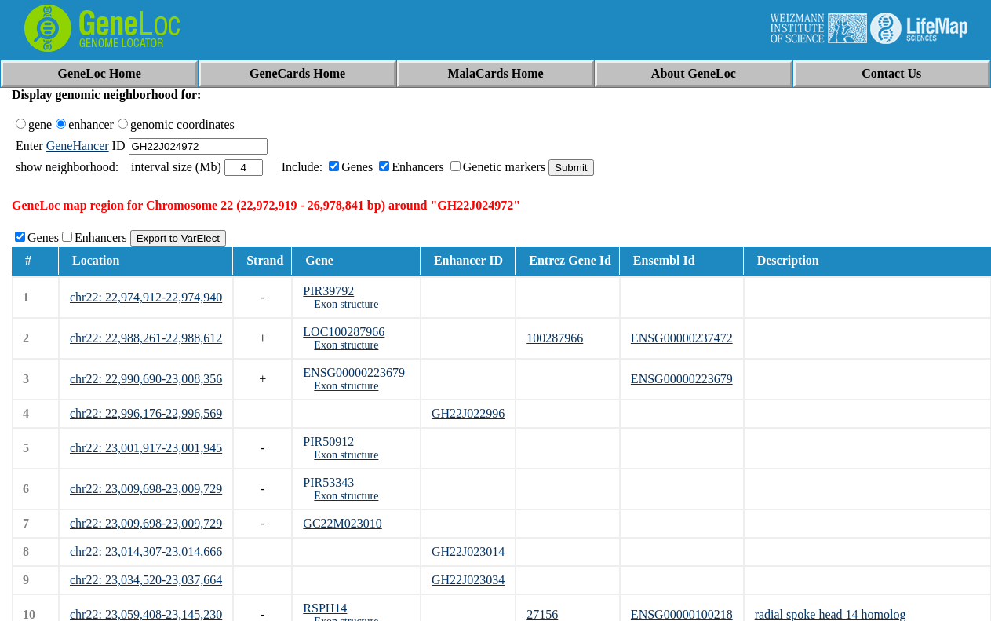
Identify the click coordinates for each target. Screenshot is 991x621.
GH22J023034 (468, 579)
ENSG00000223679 (354, 372)
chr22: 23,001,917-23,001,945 (146, 448)
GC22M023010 (342, 523)
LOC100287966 (343, 331)
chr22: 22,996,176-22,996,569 (146, 413)
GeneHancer (77, 145)
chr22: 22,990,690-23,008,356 (146, 378)
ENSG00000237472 (682, 338)
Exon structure (346, 304)
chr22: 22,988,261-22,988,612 (146, 338)
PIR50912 (328, 441)
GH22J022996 (468, 413)
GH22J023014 (468, 551)
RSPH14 (325, 608)
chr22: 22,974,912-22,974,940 (146, 297)
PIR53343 (328, 482)
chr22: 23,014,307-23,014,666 (146, 551)
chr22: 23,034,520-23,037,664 (146, 579)
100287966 (554, 338)
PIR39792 (328, 291)
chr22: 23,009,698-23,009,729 (146, 488)
